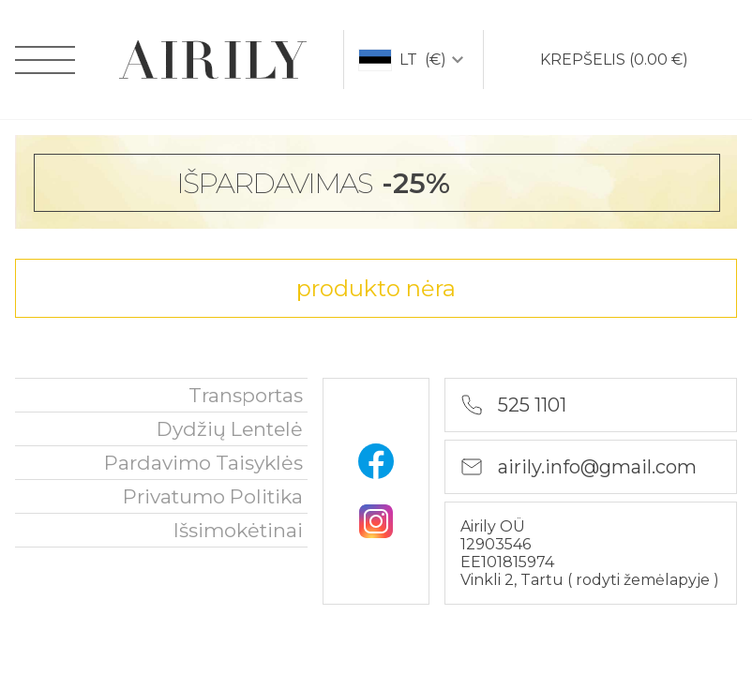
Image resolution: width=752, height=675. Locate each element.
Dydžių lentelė (230, 429)
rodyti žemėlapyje (645, 580)
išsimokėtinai (238, 530)
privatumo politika (213, 496)
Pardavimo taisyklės (203, 462)
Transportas (245, 395)
